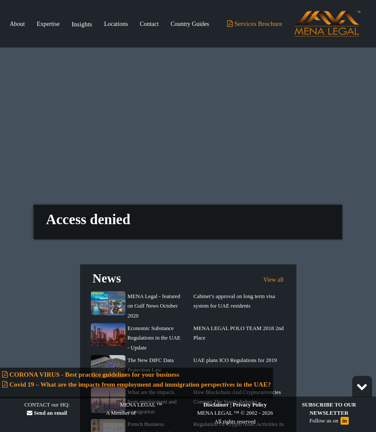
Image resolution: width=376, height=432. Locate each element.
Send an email (47, 413)
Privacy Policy (250, 405)
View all (274, 274)
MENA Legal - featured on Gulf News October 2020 (154, 301)
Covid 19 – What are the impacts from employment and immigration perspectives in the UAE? (136, 384)
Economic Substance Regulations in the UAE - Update (154, 333)
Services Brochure (254, 23)
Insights (81, 24)
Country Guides (189, 24)
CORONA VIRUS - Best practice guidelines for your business (90, 374)
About (17, 24)
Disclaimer (216, 405)
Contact (149, 24)
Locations (116, 24)
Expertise (48, 24)
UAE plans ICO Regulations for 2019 (235, 355)
